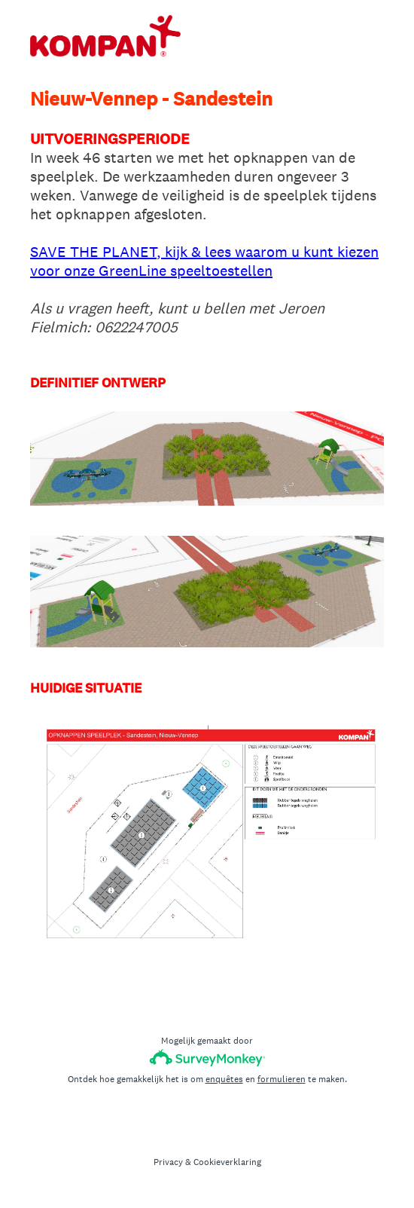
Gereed (207, 987)
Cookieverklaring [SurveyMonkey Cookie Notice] (227, 1162)
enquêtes (224, 1079)
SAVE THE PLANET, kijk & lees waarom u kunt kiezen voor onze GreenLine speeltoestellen (204, 261)
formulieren (281, 1079)
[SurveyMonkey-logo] (207, 1057)
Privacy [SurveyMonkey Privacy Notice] (168, 1162)
